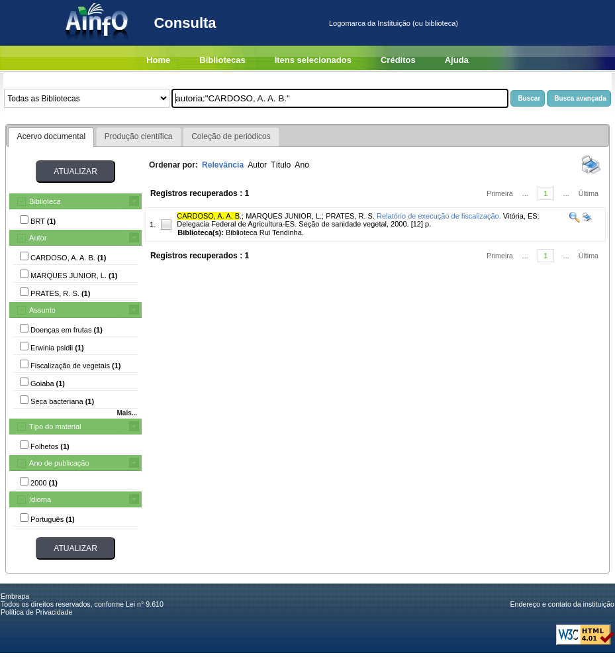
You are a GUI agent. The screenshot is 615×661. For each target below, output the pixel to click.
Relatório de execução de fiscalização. (439, 216)
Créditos (398, 60)
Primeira (500, 193)
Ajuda (457, 60)
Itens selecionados (313, 60)
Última (588, 193)
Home (158, 60)
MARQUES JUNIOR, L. (284, 216)
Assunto (42, 310)
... (525, 193)
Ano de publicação (59, 463)
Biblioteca (45, 201)
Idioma (40, 499)
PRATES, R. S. (350, 216)
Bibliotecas (222, 60)
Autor (37, 238)
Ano (302, 165)
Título (281, 165)
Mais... (127, 413)
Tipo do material (55, 427)
